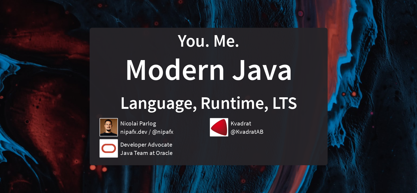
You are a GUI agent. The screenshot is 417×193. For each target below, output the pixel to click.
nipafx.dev (133, 132)
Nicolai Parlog (138, 123)
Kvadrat (241, 123)
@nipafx (162, 132)
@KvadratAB (247, 132)
